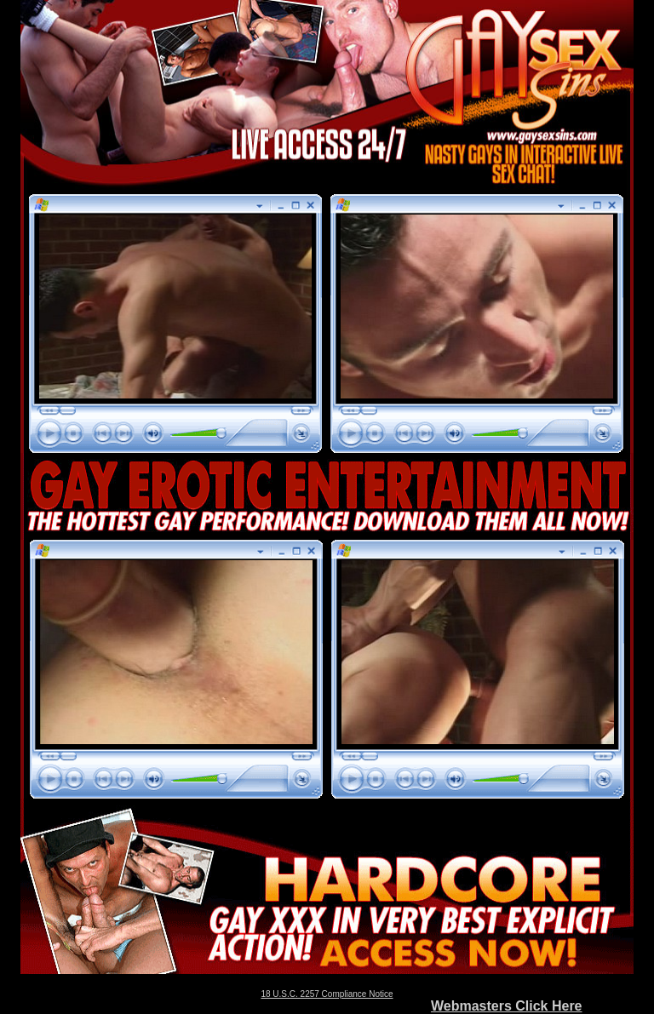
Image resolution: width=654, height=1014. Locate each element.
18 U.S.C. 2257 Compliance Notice (327, 994)
